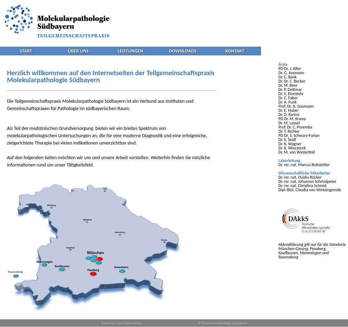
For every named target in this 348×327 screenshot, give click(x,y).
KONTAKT (235, 51)
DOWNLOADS (183, 51)
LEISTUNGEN (130, 51)
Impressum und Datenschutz (121, 323)
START (26, 51)
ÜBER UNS (78, 51)
